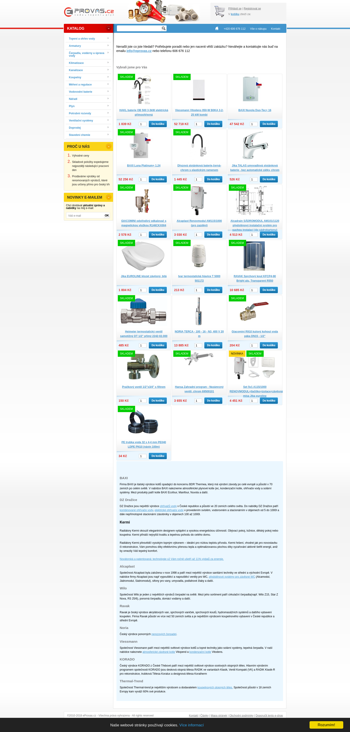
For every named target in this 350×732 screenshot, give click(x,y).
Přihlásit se (235, 8)
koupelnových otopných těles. (215, 687)
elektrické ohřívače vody (169, 510)
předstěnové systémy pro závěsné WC (232, 576)
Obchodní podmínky (241, 715)
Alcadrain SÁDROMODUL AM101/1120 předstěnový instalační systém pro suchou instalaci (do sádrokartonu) (254, 225)
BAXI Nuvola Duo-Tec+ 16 (254, 110)
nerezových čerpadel (164, 634)
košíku (235, 14)
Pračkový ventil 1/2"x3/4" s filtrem (143, 386)
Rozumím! (326, 725)
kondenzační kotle (200, 651)
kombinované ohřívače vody (136, 510)
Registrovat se (252, 8)
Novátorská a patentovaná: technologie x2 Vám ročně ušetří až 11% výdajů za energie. (172, 559)
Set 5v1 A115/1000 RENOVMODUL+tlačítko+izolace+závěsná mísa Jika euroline (256, 391)
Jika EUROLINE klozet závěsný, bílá (144, 276)
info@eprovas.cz (139, 51)
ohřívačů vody (168, 506)
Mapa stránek (219, 715)
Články (204, 715)
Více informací (191, 725)
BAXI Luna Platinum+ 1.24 (143, 165)
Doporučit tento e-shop (269, 715)
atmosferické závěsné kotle (159, 651)
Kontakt (193, 715)
